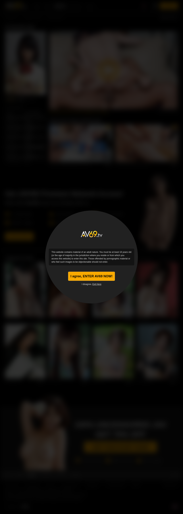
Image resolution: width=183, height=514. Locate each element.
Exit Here (96, 284)
